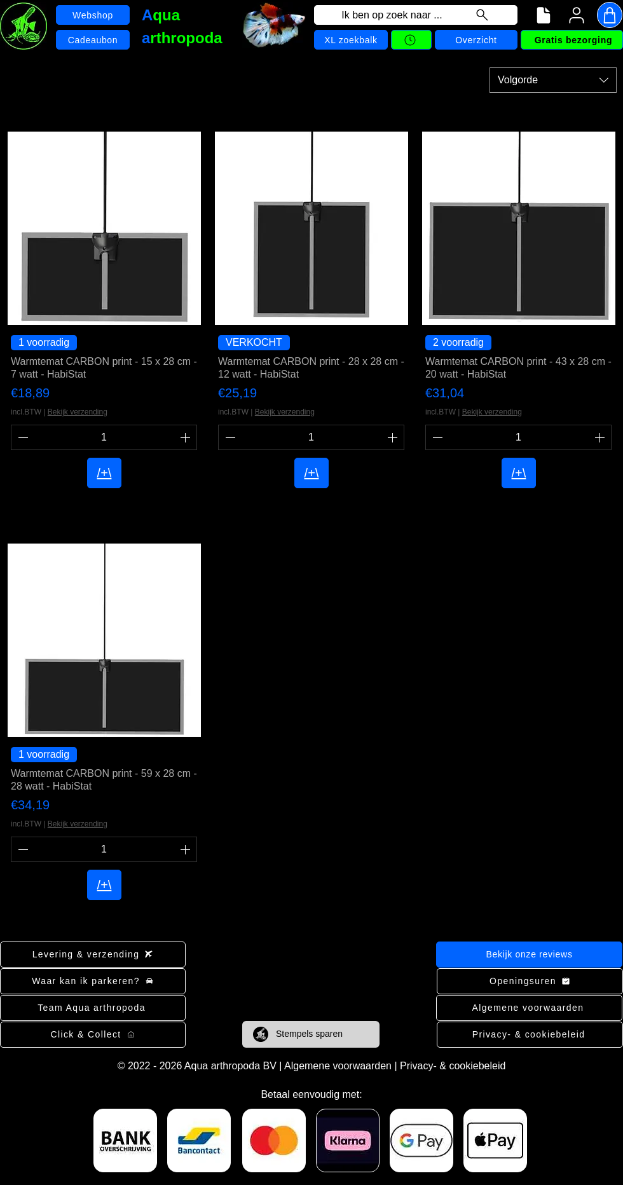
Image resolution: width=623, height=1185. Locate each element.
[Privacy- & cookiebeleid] (530, 1035)
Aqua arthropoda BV (230, 1065)
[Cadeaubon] (93, 40)
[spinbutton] (104, 437)
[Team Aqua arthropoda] (93, 1008)
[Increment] (186, 437)
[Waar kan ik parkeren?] (93, 981)
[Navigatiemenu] (543, 15)
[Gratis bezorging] (572, 40)
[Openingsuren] (530, 981)
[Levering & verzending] (93, 955)
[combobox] (553, 80)
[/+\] (104, 473)
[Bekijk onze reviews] (529, 955)
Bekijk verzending (77, 412)
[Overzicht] (476, 40)
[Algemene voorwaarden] (529, 1008)
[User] (576, 15)
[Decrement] (22, 437)
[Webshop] (93, 15)
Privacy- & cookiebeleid (452, 1065)
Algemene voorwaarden (338, 1065)
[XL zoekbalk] (351, 40)
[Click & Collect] (93, 1035)
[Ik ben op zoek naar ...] (415, 15)
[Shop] (609, 15)
